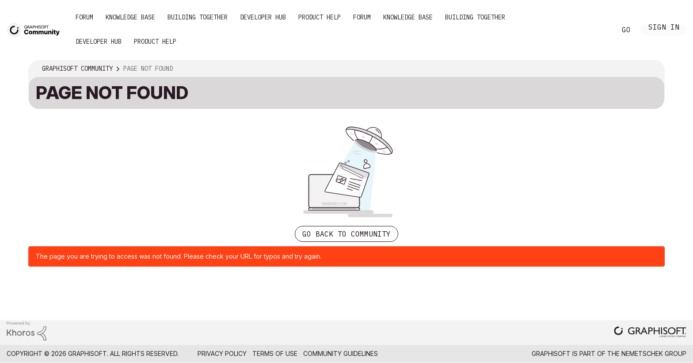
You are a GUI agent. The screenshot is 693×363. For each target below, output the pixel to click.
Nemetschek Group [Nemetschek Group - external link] (653, 353)
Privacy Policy (222, 353)
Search (599, 30)
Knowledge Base (130, 17)
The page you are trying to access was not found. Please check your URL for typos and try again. (178, 256)
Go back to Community (346, 233)
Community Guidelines (340, 353)
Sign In (663, 28)
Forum (84, 17)
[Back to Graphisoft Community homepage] (36, 29)
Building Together (198, 17)
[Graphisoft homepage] (650, 333)
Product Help (319, 17)
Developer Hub (263, 17)
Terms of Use (274, 353)
